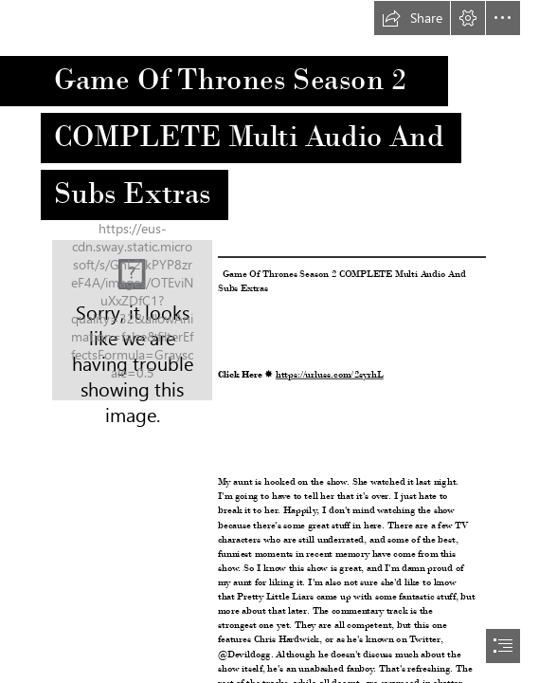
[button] (412, 18)
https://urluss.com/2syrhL (330, 374)
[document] (269, 341)
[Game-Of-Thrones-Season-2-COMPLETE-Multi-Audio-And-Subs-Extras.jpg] (132, 320)
